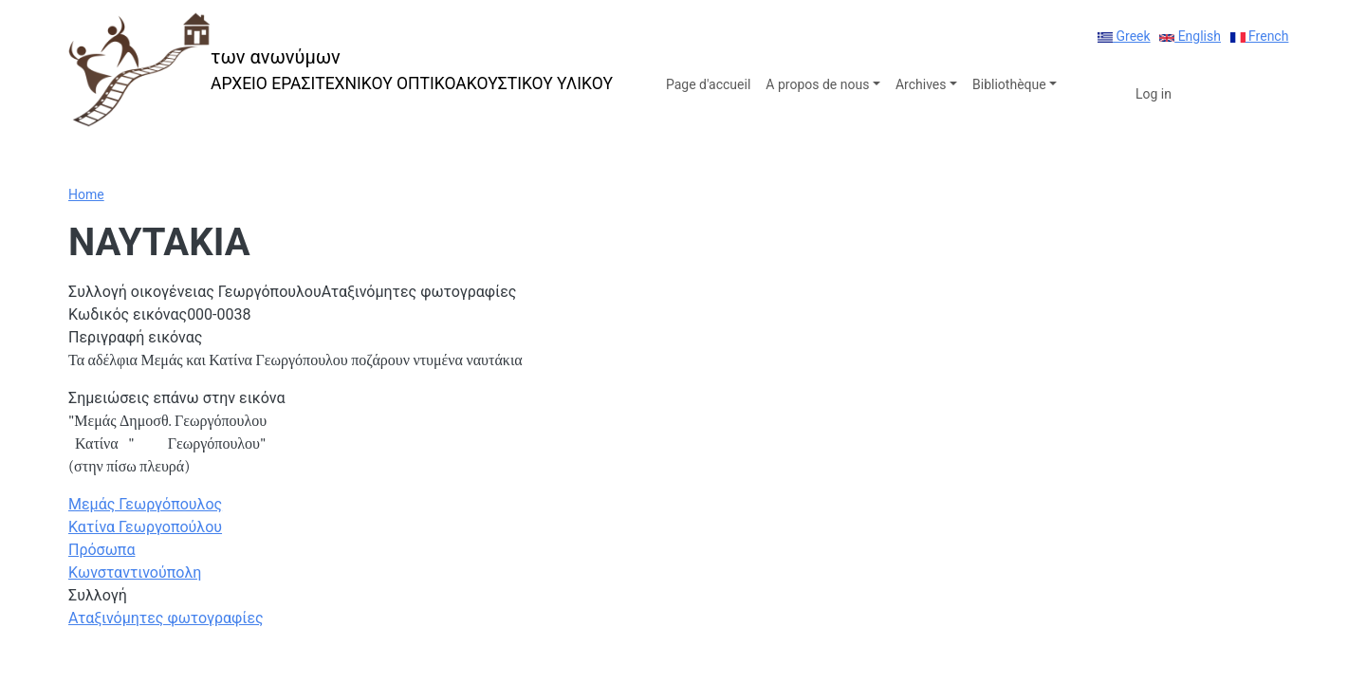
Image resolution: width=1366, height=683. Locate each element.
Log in (1153, 94)
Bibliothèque (1009, 84)
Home (86, 194)
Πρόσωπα (101, 550)
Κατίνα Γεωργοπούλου (145, 527)
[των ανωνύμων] (340, 70)
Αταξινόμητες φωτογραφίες (166, 618)
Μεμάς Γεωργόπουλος (145, 504)
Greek (1124, 36)
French (1259, 36)
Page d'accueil (708, 84)
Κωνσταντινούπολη (134, 572)
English (1190, 36)
